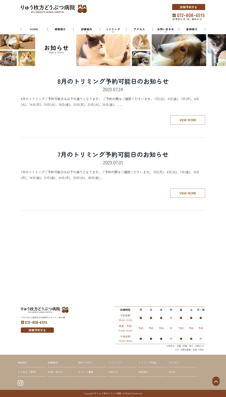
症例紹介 (192, 29)
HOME (34, 29)
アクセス (139, 29)
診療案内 (86, 29)
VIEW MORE (187, 120)
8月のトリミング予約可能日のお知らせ (113, 81)
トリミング (113, 29)
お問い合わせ (165, 29)
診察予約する (188, 7)
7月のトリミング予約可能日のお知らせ (113, 154)
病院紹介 (60, 29)
